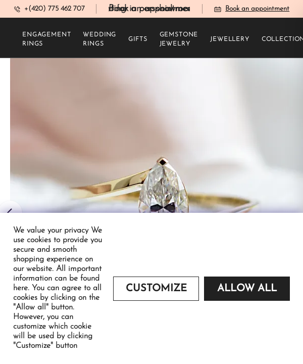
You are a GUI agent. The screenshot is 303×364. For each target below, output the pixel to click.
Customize (156, 289)
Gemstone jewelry (179, 39)
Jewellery (229, 39)
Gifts (137, 39)
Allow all (247, 289)
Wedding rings (99, 39)
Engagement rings (46, 39)
